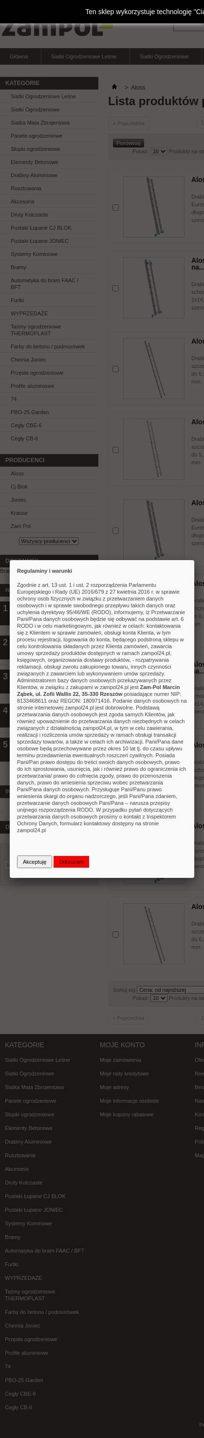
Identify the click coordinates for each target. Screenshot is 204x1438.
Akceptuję (34, 862)
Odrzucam (71, 862)
